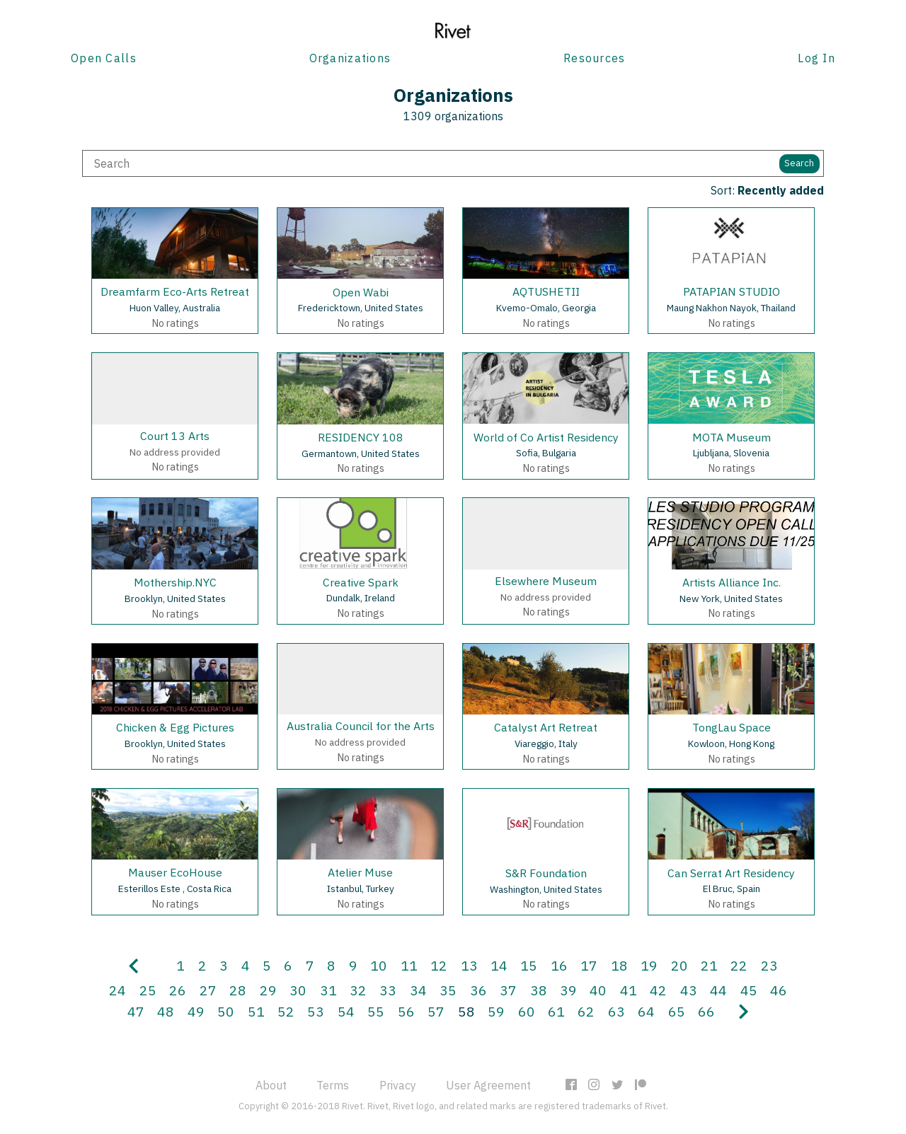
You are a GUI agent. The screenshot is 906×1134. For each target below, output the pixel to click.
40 (598, 990)
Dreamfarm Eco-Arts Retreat (175, 291)
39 (568, 990)
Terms (332, 1085)
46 (778, 990)
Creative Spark (360, 582)
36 (478, 990)
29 (268, 990)
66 (706, 1011)
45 (748, 990)
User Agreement (488, 1085)
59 (496, 1011)
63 (616, 1011)
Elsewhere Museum (546, 581)
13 (469, 965)
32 (358, 990)
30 (297, 990)
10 (378, 965)
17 (588, 965)
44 (718, 990)
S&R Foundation (546, 873)
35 (448, 990)
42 (658, 990)
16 (559, 965)
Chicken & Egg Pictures (175, 727)
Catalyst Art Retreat (545, 727)
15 (528, 965)
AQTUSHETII (546, 291)
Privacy (397, 1085)
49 (196, 1011)
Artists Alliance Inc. (731, 582)
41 (628, 990)
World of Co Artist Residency (546, 437)
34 (418, 990)
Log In (816, 58)
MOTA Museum (731, 437)
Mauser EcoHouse (175, 872)
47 (135, 1011)
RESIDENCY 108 (360, 437)
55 (375, 1011)
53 (315, 1011)
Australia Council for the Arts (361, 726)
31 (328, 990)
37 (508, 990)
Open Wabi (361, 292)
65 (676, 1011)
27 (208, 990)
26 (177, 990)
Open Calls (104, 58)
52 (285, 1011)
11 (409, 965)
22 (738, 965)
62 (586, 1011)
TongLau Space (731, 727)
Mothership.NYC (175, 582)
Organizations (350, 58)
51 (256, 1011)
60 (526, 1011)
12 (438, 965)
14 (499, 965)
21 (709, 965)
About (271, 1085)
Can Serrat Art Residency (731, 873)
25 (147, 990)
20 (679, 965)
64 (646, 1011)
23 (769, 965)
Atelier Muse (360, 872)
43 (688, 990)
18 (619, 965)
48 (165, 1011)
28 (237, 990)
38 (538, 990)
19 (649, 965)
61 (556, 1011)
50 (225, 1011)
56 (406, 1011)
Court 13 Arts (175, 436)
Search (799, 163)
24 (117, 990)
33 (387, 990)
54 (346, 1011)
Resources (594, 58)
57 (436, 1011)
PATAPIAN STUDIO (731, 291)
